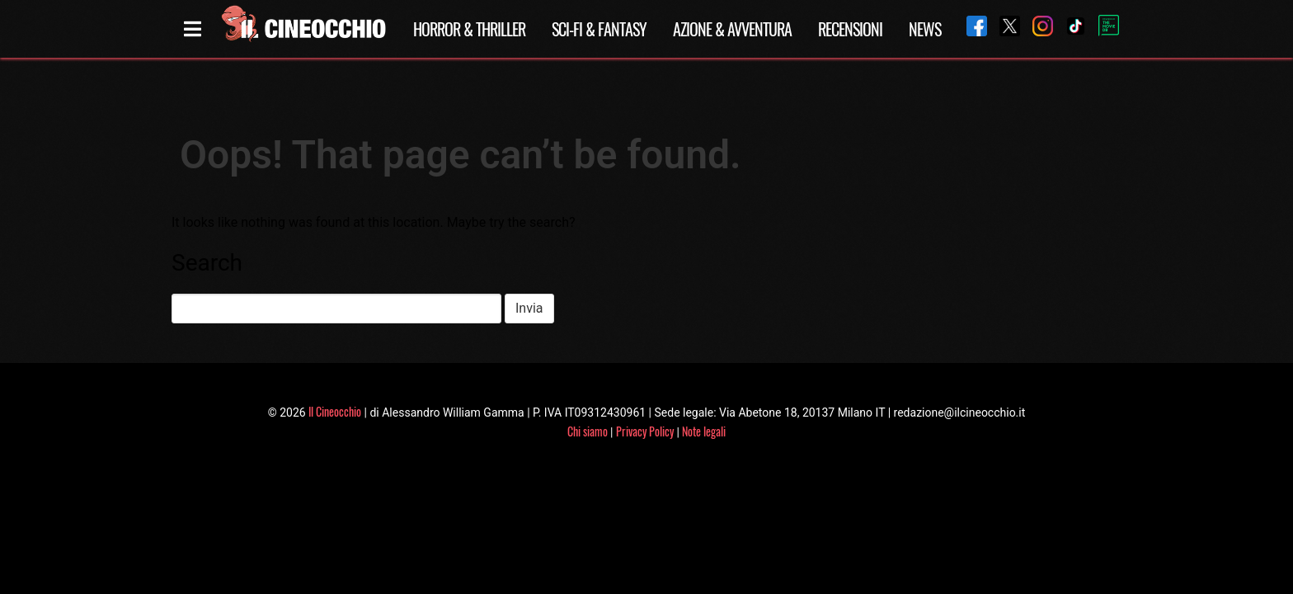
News (925, 28)
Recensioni (850, 28)
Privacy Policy (645, 431)
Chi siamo (587, 431)
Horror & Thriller (469, 28)
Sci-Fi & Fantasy (599, 28)
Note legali (704, 431)
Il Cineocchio (334, 411)
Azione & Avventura (732, 28)
